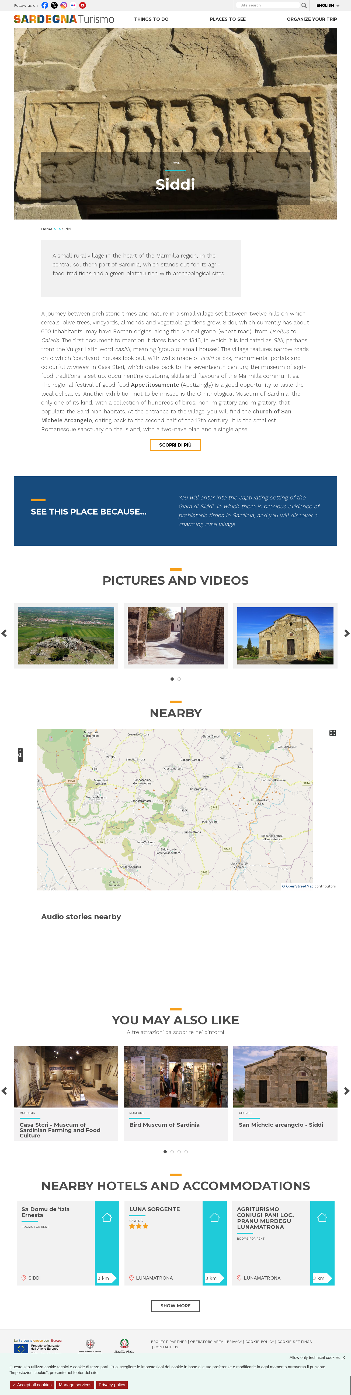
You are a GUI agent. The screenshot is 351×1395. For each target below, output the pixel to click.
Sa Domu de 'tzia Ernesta (46, 1212)
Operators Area (206, 1341)
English (325, 5)
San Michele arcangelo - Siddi (281, 1125)
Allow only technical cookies (320, 1357)
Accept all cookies (32, 1385)
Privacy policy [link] (112, 1385)
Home (47, 229)
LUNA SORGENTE (154, 1209)
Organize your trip (312, 19)
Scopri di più (175, 445)
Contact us (166, 1347)
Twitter (54, 4)
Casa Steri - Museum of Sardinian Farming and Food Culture (60, 1130)
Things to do (151, 19)
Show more (175, 1305)
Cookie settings (294, 1341)
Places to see (228, 19)
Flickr (73, 4)
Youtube (82, 4)
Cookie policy (259, 1341)
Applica (304, 5)
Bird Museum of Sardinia (164, 1125)
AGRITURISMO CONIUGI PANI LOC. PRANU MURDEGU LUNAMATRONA (265, 1218)
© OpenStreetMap (298, 886)
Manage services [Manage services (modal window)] (75, 1385)
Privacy (234, 1341)
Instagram (63, 4)
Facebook (44, 4)
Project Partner (169, 1341)
